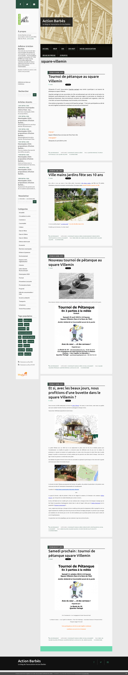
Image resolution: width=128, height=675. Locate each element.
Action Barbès (54, 21)
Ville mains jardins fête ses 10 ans (75, 175)
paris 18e (29, 350)
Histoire (21, 265)
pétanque (56, 367)
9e (28, 328)
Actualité (21, 212)
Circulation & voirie (24, 216)
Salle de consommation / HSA (26, 293)
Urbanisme (22, 305)
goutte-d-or (27, 320)
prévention (22, 328)
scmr (20, 341)
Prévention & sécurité (25, 281)
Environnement (23, 256)
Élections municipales (25, 249)
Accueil (46, 49)
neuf (55, 49)
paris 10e (31, 341)
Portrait (21, 278)
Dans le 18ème (23, 238)
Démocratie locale (24, 241)
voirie (20, 320)
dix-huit (71, 49)
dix (63, 49)
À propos (63, 55)
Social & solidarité (24, 298)
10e (25, 341)
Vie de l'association (88, 49)
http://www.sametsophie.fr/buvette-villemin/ (67, 489)
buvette (94, 529)
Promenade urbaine (25, 285)
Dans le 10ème (23, 234)
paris (74, 238)
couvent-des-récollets (84, 529)
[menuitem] (45, 47)
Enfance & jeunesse (24, 252)
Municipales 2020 (24, 274)
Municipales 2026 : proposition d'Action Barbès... (25, 159)
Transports (22, 301)
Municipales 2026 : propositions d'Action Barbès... (26, 120)
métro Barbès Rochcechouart (23, 269)
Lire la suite (30, 38)
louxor (20, 324)
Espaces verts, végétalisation (23, 260)
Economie (22, 245)
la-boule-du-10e (74, 367)
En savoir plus (85, 673)
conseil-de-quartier (28, 337)
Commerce (22, 220)
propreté (26, 345)
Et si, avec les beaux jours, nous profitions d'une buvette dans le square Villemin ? (74, 392)
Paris (20, 345)
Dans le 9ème (23, 230)
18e (20, 337)
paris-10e (28, 354)
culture (21, 354)
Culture (21, 227)
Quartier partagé (74, 89)
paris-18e (21, 350)
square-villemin (62, 154)
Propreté (21, 288)
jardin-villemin (85, 238)
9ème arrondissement (25, 333)
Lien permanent (54, 152)
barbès (27, 324)
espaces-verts (93, 238)
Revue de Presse (49, 55)
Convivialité (22, 223)
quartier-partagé (92, 152)
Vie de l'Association (25, 308)
